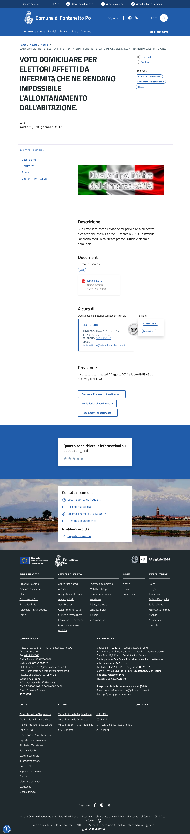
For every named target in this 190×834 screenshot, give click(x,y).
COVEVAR (101, 719)
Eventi (152, 584)
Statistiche (25, 786)
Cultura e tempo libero (70, 615)
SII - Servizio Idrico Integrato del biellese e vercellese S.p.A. (127, 724)
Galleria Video (156, 604)
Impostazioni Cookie (30, 771)
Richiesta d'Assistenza (31, 745)
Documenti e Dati (29, 599)
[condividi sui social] (144, 57)
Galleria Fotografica (159, 599)
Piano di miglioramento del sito (36, 724)
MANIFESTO (95, 280)
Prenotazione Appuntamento (35, 735)
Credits (23, 776)
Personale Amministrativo (33, 610)
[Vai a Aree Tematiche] (112, 4)
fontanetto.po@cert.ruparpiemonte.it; (46, 667)
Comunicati (129, 594)
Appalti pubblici (66, 599)
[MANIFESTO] (84, 281)
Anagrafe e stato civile (70, 594)
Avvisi (126, 589)
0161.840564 (31, 655)
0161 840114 (103, 338)
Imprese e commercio (101, 584)
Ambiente (63, 589)
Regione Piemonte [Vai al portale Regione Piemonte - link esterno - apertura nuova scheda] (31, 3)
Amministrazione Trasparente (35, 714)
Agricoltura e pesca (68, 584)
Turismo (94, 615)
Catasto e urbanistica (69, 610)
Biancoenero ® (107, 825)
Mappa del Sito (28, 792)
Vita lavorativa (97, 620)
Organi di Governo (29, 584)
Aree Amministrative (31, 589)
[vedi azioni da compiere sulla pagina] (145, 62)
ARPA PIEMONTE (105, 730)
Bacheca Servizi (28, 750)
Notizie (44, 45)
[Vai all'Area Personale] (147, 4)
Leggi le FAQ (26, 730)
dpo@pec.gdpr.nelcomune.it (117, 694)
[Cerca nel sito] (164, 18)
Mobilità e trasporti (100, 589)
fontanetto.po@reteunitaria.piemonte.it (104, 345)
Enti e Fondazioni (29, 604)
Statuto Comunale (29, 755)
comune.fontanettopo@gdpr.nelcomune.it (126, 690)
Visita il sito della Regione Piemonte (77, 714)
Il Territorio (154, 594)
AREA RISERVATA (93, 829)
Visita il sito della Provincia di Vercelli (77, 719)
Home (23, 45)
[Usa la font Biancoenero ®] (79, 4)
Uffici (22, 594)
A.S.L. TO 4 (102, 714)
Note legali (25, 766)
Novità (33, 45)
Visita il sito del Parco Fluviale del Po (77, 724)
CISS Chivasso (65, 730)
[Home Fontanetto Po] (58, 18)
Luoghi (152, 589)
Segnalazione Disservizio (33, 740)
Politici (23, 615)
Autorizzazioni (65, 604)
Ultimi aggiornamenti (31, 781)
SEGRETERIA (90, 325)
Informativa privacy (30, 761)
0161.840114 (31, 651)
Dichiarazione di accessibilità (35, 719)
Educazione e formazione (71, 620)
